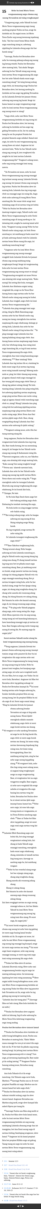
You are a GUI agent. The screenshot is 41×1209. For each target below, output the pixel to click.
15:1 (5, 1161)
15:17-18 (7, 1184)
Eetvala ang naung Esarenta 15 (19, 3)
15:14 (6, 1173)
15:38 (6, 1201)
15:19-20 (7, 1188)
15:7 (5, 1165)
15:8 (5, 1169)
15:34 (6, 1194)
